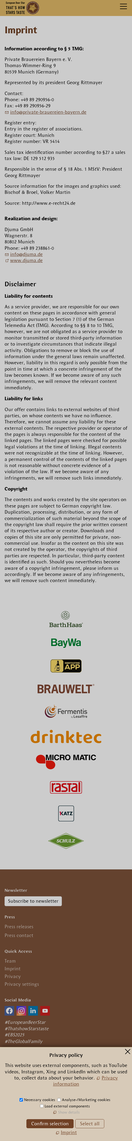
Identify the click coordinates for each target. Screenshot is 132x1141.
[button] (9, 1011)
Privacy (13, 976)
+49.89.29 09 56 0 (28, 1084)
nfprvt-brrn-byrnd (48, 112)
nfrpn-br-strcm (42, 1092)
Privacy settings (22, 984)
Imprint (13, 969)
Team (10, 961)
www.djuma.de (26, 260)
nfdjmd (26, 254)
